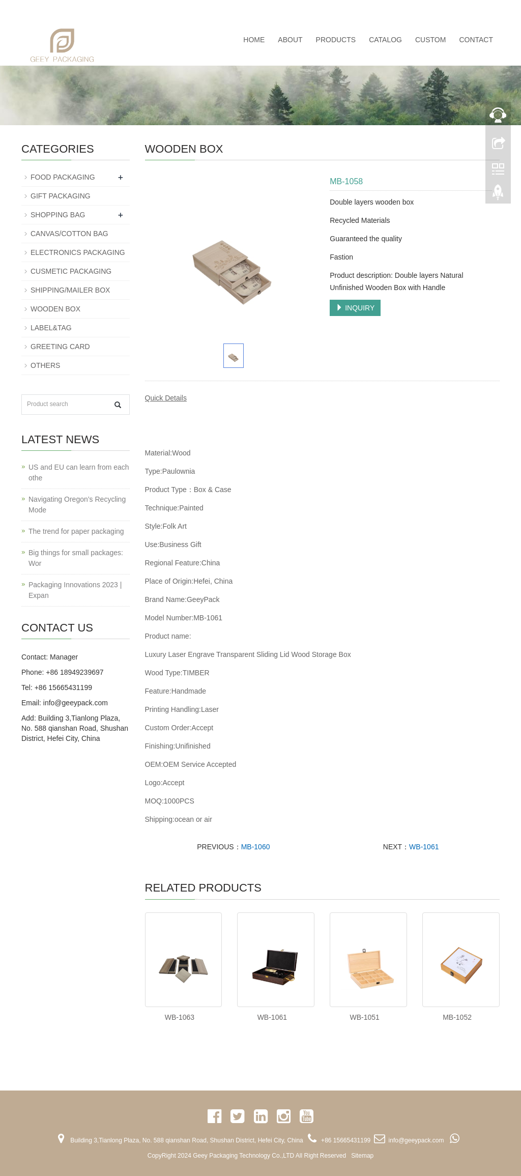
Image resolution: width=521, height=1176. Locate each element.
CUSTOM (430, 40)
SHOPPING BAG (58, 215)
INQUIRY (355, 308)
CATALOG (385, 40)
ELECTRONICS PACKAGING (78, 252)
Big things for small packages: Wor (75, 558)
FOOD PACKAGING (63, 177)
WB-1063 (179, 1017)
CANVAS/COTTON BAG (69, 234)
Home (254, 40)
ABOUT (290, 40)
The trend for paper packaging (76, 531)
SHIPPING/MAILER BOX (70, 290)
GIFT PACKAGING (61, 196)
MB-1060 (255, 847)
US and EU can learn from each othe (78, 472)
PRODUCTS (336, 40)
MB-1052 (457, 1017)
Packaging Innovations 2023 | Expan (75, 590)
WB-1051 (365, 1017)
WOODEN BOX (55, 309)
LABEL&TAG (51, 328)
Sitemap (362, 1155)
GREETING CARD (60, 346)
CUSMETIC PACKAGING (71, 271)
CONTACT (476, 40)
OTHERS (45, 365)
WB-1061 (424, 847)
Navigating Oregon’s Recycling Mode (77, 504)
